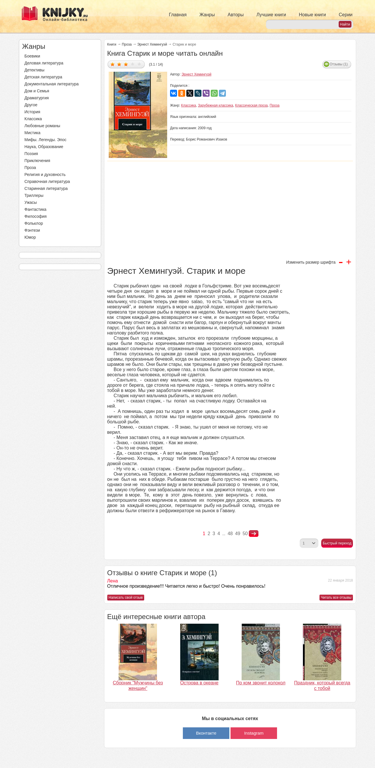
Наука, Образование (43, 146)
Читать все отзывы (336, 598)
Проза (30, 167)
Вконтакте (206, 733)
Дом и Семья (36, 91)
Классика (33, 118)
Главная (178, 14)
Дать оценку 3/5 (126, 64)
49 (237, 533)
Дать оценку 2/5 (119, 64)
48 (230, 533)
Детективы (34, 70)
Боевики (32, 56)
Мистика (32, 132)
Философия (35, 216)
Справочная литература (47, 181)
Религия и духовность (45, 174)
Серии (345, 14)
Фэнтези (32, 230)
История (32, 111)
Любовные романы (42, 125)
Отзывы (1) (339, 64)
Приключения (37, 160)
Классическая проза (251, 105)
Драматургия (36, 98)
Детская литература (43, 77)
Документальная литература (51, 84)
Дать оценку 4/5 (132, 64)
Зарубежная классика (215, 105)
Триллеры (33, 195)
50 (245, 533)
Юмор (30, 237)
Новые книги (312, 14)
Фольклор (33, 223)
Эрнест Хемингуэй (152, 44)
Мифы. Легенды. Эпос (45, 139)
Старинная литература (46, 188)
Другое (30, 104)
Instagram (254, 733)
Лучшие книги (271, 14)
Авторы (236, 14)
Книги (111, 44)
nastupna (253, 533)
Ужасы (30, 202)
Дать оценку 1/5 (112, 64)
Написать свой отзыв (126, 598)
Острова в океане (199, 682)
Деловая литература (43, 63)
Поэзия (31, 153)
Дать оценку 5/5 (139, 64)
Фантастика (35, 209)
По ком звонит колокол (260, 682)
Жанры (207, 14)
